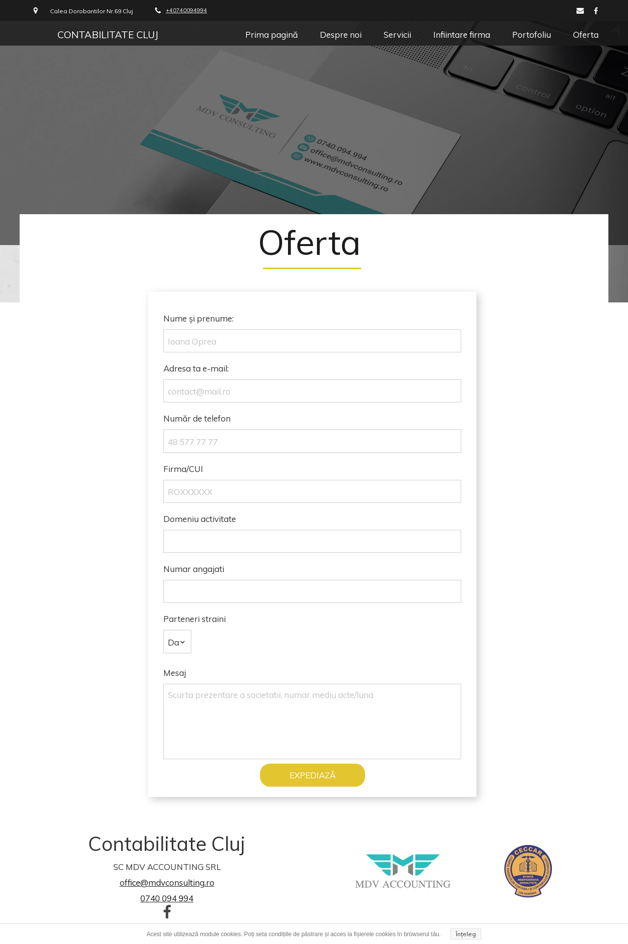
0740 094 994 (166, 898)
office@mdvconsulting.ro (167, 882)
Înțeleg (466, 934)
